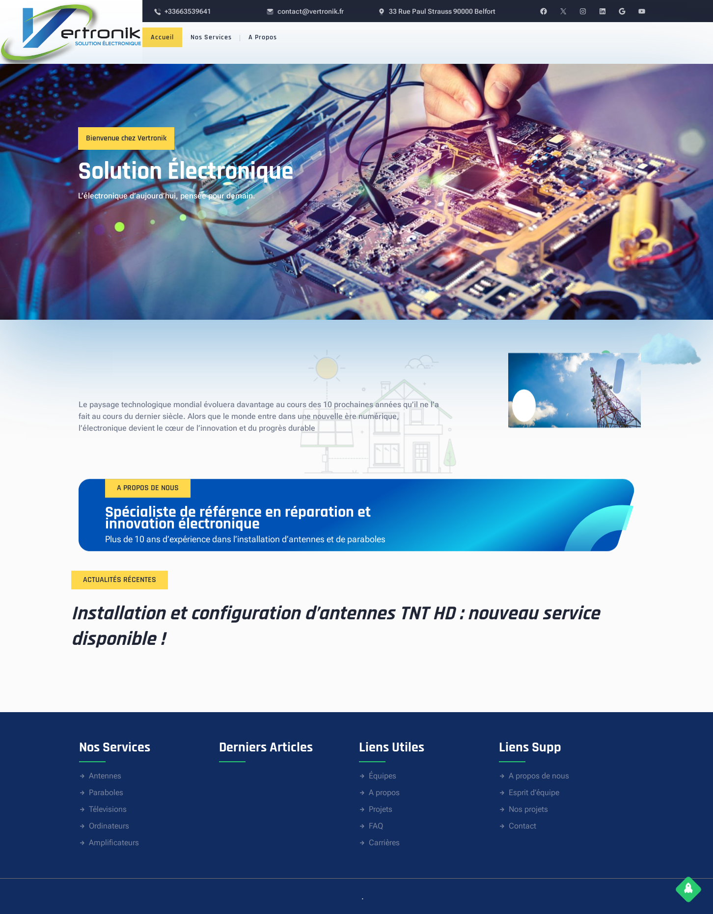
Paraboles (106, 792)
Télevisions (108, 809)
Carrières (384, 842)
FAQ (376, 826)
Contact (522, 826)
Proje (377, 809)
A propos (384, 792)
